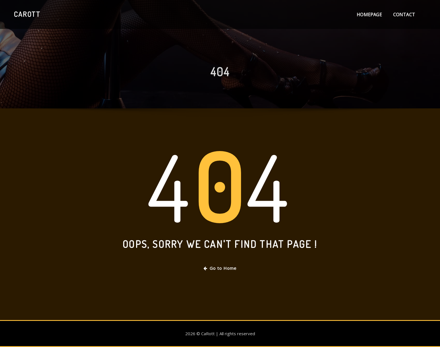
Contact (404, 15)
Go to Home (220, 268)
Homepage (369, 15)
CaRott (27, 14)
